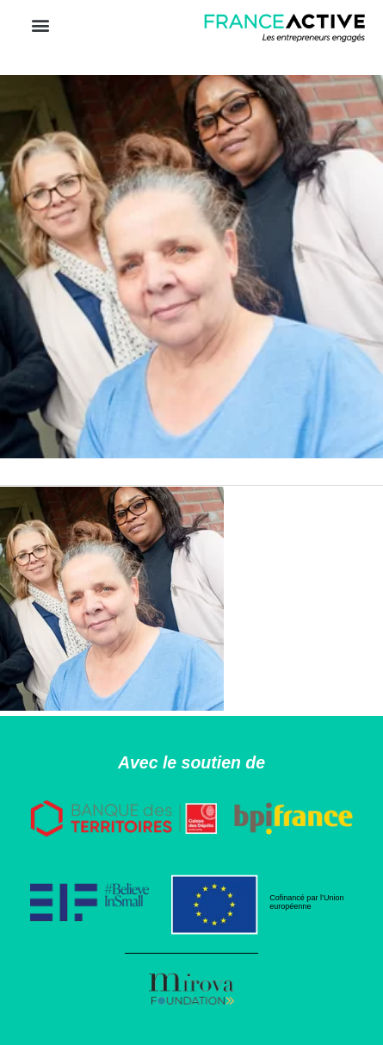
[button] (40, 24)
